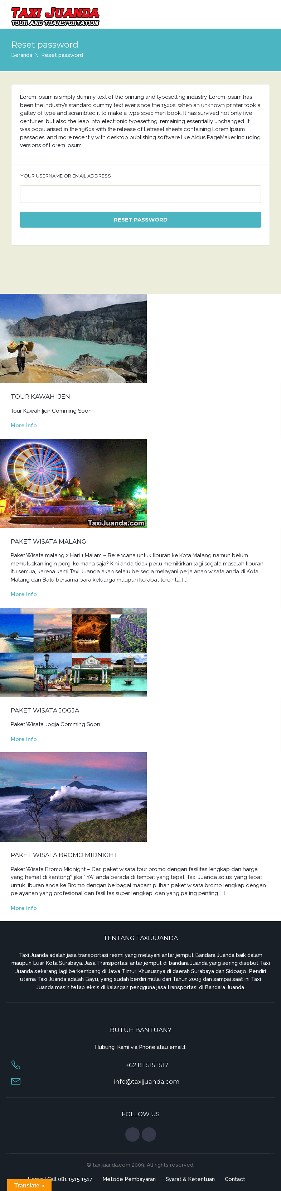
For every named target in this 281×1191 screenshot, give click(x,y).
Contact (235, 1179)
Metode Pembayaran (129, 1179)
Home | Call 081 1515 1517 (60, 1179)
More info (24, 425)
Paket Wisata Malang (48, 541)
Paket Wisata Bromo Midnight (64, 855)
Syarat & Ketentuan (190, 1179)
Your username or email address (65, 176)
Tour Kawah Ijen (40, 396)
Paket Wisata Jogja (45, 710)
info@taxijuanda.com (147, 1081)
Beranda (21, 55)
